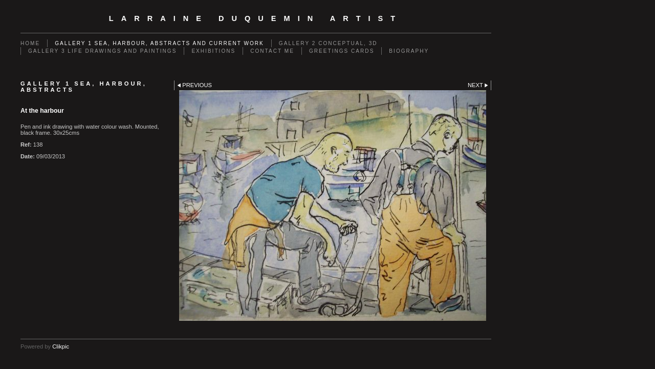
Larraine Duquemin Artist (256, 18)
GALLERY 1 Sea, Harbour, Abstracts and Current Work (159, 43)
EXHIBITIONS (213, 51)
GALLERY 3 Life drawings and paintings (102, 51)
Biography (409, 51)
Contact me (272, 51)
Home (30, 43)
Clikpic (60, 346)
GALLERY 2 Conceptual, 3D (328, 43)
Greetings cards (341, 51)
